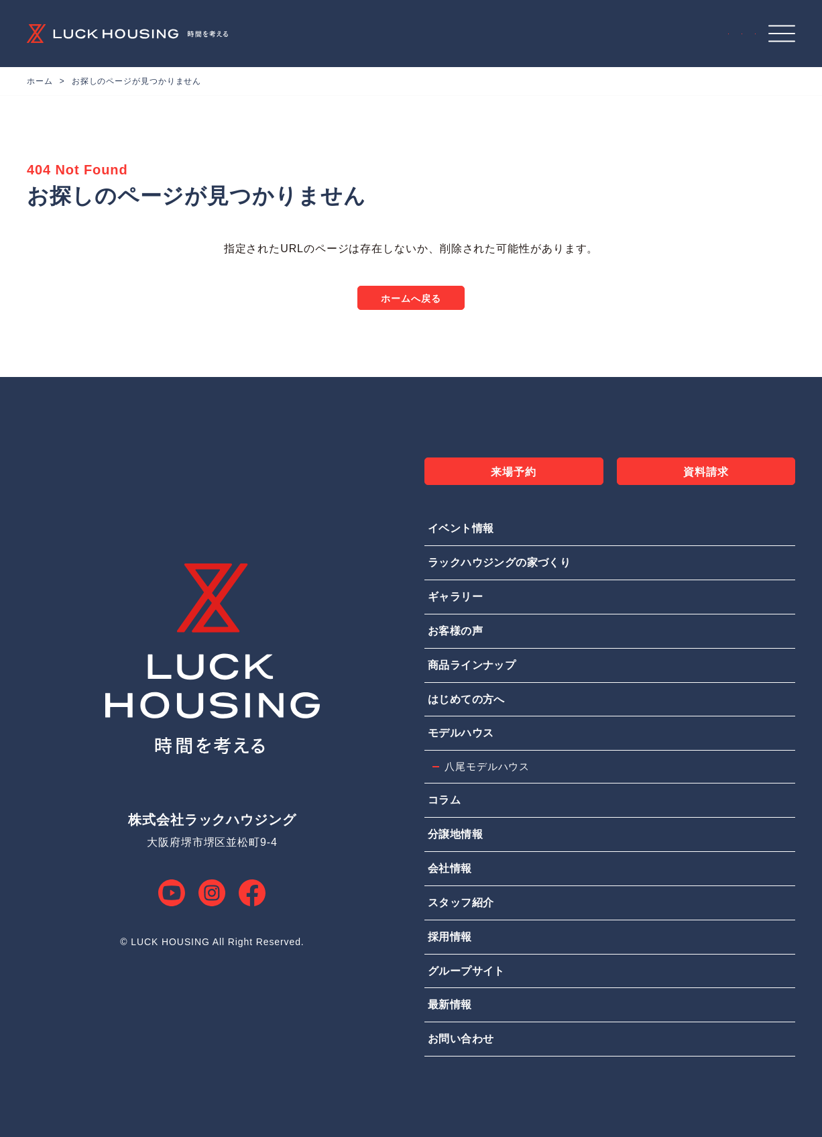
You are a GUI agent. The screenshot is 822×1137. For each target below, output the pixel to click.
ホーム (40, 81)
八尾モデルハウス (487, 766)
